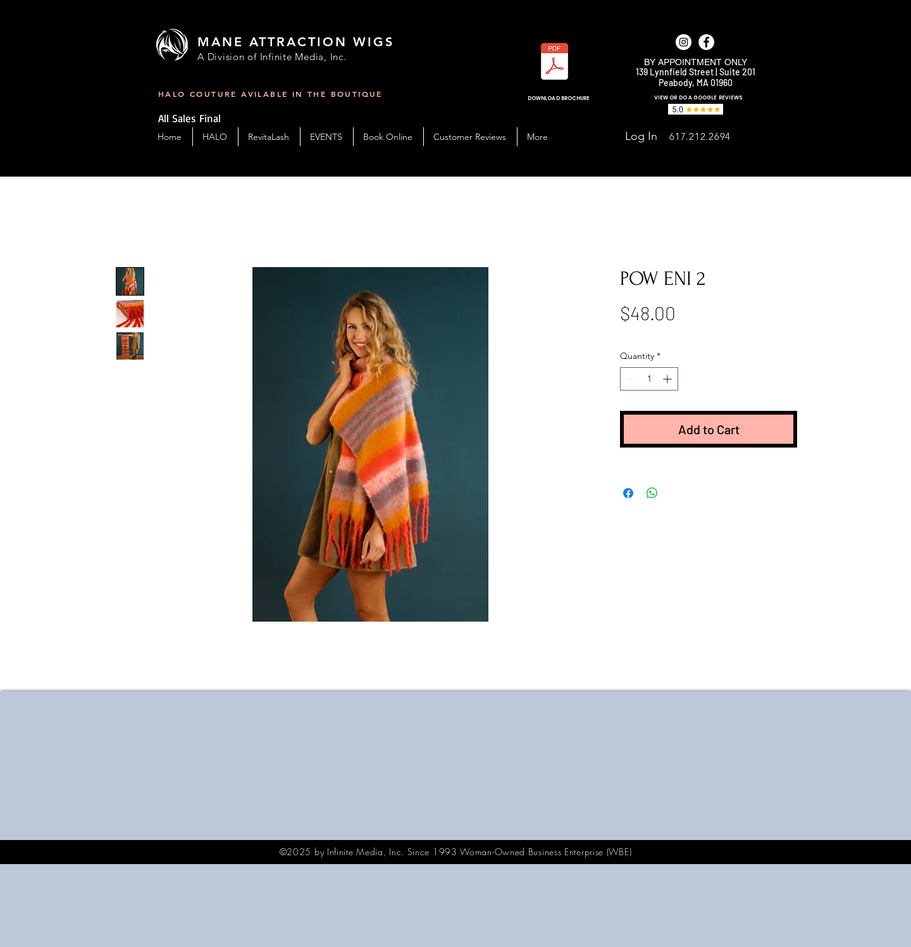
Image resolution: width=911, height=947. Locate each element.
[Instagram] (683, 42)
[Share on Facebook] (628, 493)
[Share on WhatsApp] (652, 493)
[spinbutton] (649, 379)
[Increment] (668, 379)
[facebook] (706, 42)
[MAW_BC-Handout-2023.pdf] (554, 63)
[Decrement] (630, 379)
